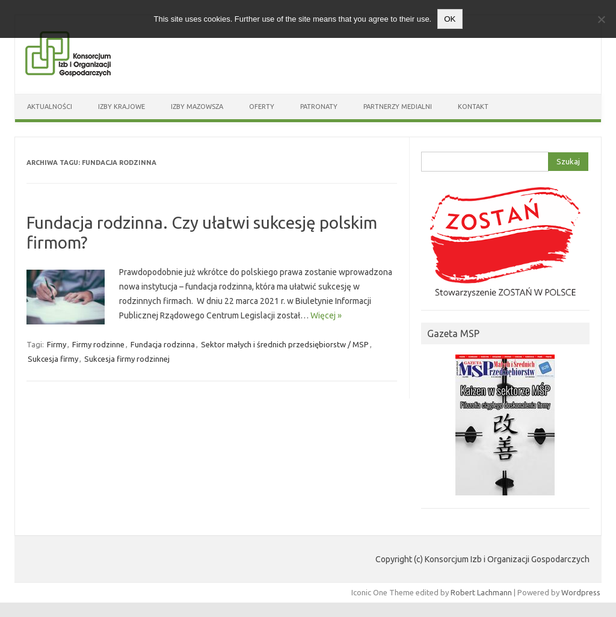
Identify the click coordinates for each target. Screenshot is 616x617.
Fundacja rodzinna (163, 344)
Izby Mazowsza (197, 106)
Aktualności (49, 106)
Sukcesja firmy (53, 359)
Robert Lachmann (481, 592)
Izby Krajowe (121, 106)
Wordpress (580, 592)
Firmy (56, 344)
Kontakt (473, 106)
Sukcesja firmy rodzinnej (127, 359)
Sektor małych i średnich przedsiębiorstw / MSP (285, 344)
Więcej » (326, 315)
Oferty (261, 106)
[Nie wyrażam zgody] (601, 19)
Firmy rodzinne (98, 344)
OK (449, 18)
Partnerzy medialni (397, 106)
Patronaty (318, 106)
